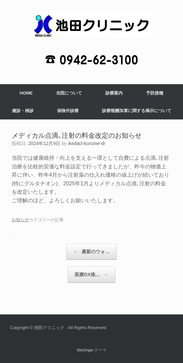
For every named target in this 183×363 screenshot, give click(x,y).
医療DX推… (91, 274)
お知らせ (20, 219)
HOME (26, 93)
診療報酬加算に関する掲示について (136, 110)
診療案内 (114, 93)
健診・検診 (23, 110)
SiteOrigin (85, 350)
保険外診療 (68, 110)
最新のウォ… (91, 251)
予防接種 (154, 93)
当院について (69, 93)
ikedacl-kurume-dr (86, 143)
